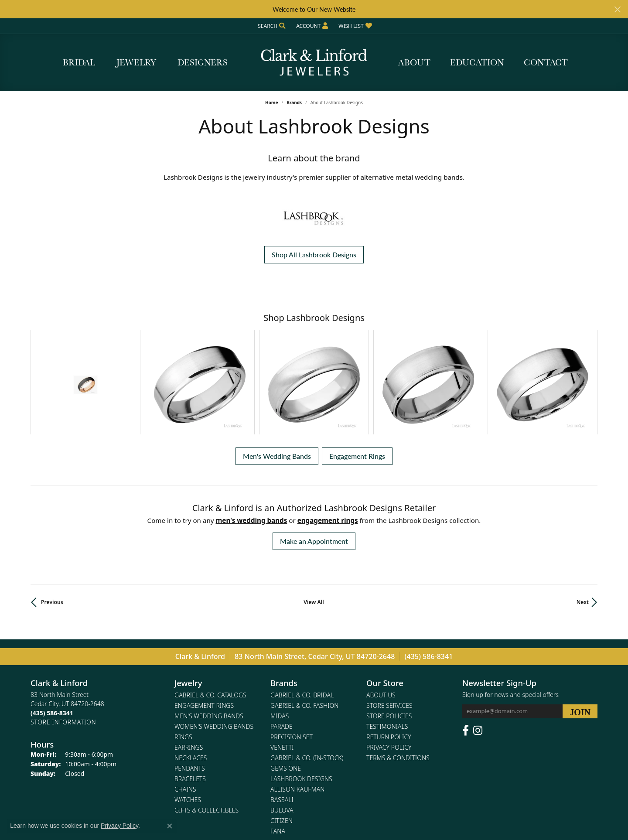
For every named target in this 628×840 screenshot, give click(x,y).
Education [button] (477, 62)
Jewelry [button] (136, 62)
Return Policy (388, 661)
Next (583, 525)
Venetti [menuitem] (282, 671)
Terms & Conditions (398, 682)
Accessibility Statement (365, 808)
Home (271, 102)
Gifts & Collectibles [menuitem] (206, 734)
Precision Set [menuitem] (291, 661)
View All (314, 525)
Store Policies (389, 640)
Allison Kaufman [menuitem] (297, 713)
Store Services (389, 629)
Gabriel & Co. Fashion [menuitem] (304, 629)
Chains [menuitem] (185, 713)
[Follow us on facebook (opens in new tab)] (465, 654)
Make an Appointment (314, 465)
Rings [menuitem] (183, 661)
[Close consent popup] (169, 826)
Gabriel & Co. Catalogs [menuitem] (210, 619)
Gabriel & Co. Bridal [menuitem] (302, 619)
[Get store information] (63, 646)
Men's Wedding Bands (277, 380)
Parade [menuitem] (281, 650)
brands (294, 102)
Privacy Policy (388, 671)
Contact (546, 62)
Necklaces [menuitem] (190, 682)
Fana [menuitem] (277, 755)
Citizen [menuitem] (281, 745)
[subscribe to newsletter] (580, 635)
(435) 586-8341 (429, 580)
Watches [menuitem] (187, 724)
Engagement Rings (357, 380)
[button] (271, 26)
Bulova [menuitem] (282, 734)
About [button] (414, 62)
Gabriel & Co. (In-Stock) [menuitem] (306, 682)
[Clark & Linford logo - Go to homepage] (314, 62)
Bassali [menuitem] (282, 724)
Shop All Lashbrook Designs (314, 254)
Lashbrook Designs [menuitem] (301, 703)
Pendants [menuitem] (189, 692)
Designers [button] (202, 62)
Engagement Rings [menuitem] (204, 629)
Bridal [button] (79, 62)
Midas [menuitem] (279, 640)
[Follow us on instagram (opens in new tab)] (477, 654)
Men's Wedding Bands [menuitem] (208, 640)
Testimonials (387, 650)
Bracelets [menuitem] (190, 703)
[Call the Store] (52, 637)
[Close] (617, 9)
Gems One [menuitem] (285, 692)
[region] (314, 344)
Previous (52, 525)
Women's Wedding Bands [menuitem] (213, 650)
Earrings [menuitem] (188, 671)
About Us (381, 619)
